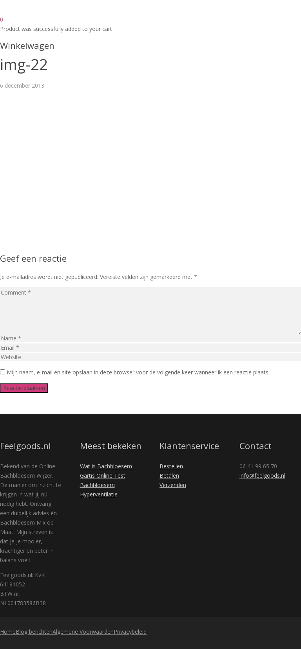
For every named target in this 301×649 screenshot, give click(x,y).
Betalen (169, 475)
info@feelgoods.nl (262, 475)
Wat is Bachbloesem (106, 466)
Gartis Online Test (102, 475)
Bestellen (171, 466)
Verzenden (173, 485)
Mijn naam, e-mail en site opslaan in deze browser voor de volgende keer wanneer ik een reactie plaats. (138, 372)
